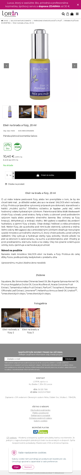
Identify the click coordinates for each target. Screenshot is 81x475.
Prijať (16, 467)
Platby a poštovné (40, 413)
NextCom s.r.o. (59, 472)
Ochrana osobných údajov (40, 418)
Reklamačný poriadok (40, 415)
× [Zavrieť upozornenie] (78, 5)
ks (10, 175)
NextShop (29, 472)
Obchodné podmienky (40, 410)
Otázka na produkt (14, 184)
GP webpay (12, 438)
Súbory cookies (40, 421)
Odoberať (69, 359)
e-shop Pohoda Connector (43, 472)
